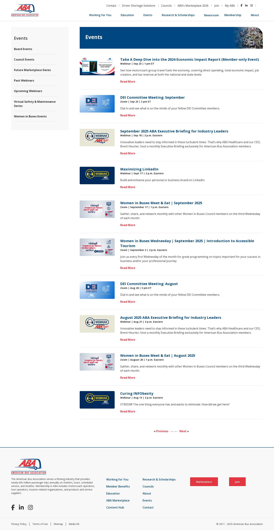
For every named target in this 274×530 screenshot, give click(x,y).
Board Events (23, 49)
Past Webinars (24, 80)
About (255, 15)
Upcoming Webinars (28, 91)
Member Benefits (118, 486)
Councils (166, 6)
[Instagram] (251, 5)
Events (147, 15)
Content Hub (115, 507)
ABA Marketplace (118, 500)
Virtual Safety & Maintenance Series (35, 104)
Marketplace (204, 481)
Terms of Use (40, 524)
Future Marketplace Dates (32, 70)
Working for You (100, 15)
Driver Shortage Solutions (138, 6)
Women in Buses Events (30, 116)
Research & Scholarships (178, 15)
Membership (232, 15)
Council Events (24, 59)
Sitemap (58, 524)
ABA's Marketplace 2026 (193, 6)
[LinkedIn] (246, 5)
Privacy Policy (19, 524)
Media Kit (74, 524)
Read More (127, 81)
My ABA (230, 6)
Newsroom (211, 15)
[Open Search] (261, 5)
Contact (111, 6)
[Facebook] (241, 5)
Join (216, 6)
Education (127, 15)
